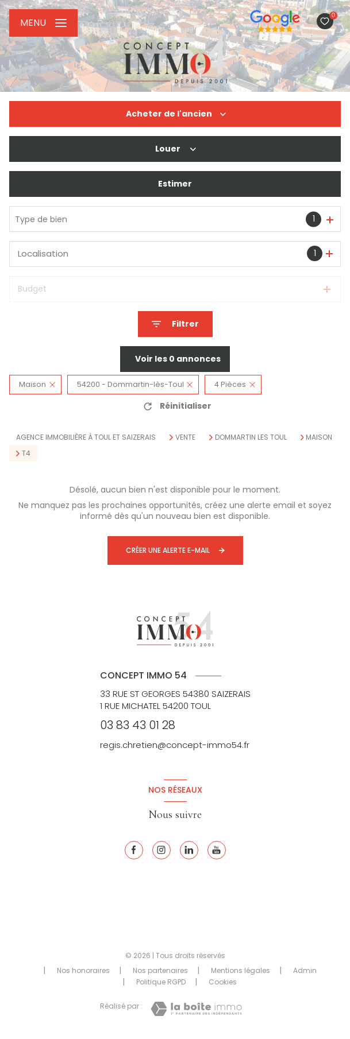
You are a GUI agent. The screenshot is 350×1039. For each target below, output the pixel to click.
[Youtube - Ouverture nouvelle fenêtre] (216, 850)
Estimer (175, 183)
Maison (319, 437)
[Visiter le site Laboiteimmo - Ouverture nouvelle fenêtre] (196, 1009)
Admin (305, 970)
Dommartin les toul (251, 437)
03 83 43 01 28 (137, 725)
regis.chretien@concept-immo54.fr (174, 745)
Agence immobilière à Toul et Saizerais (86, 437)
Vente (185, 437)
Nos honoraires (83, 970)
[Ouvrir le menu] (43, 23)
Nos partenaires (160, 970)
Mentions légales (240, 970)
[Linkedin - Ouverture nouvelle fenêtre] (189, 850)
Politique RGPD (161, 982)
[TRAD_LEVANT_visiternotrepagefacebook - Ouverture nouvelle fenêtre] (134, 850)
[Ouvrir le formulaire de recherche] (175, 324)
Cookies (223, 982)
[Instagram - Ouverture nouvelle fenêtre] (161, 850)
